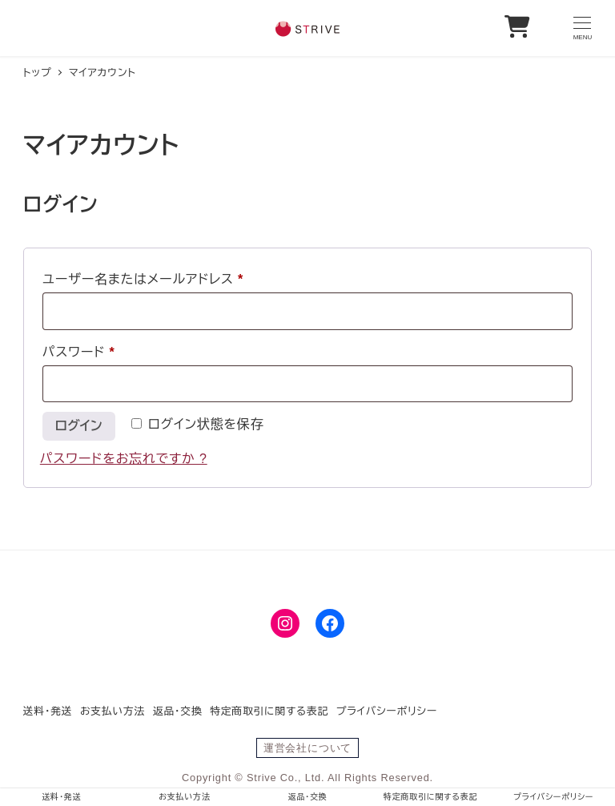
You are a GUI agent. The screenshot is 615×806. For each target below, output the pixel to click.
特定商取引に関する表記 (269, 711)
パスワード (85, 352)
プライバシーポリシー (386, 711)
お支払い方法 (112, 711)
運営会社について (307, 748)
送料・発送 (48, 711)
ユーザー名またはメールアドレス (149, 279)
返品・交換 (178, 711)
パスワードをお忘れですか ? (123, 458)
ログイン (78, 426)
